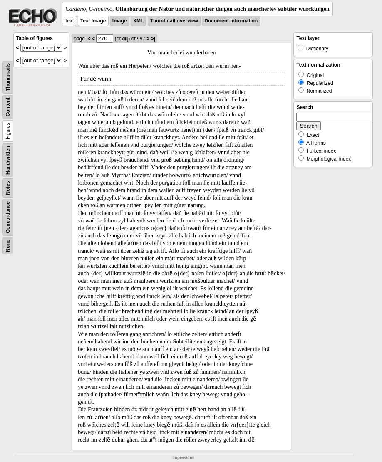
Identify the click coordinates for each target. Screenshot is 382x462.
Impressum (183, 457)
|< (88, 39)
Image (119, 21)
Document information (231, 21)
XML (138, 21)
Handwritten (8, 160)
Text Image (93, 21)
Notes (8, 188)
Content (8, 107)
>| (153, 39)
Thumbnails (8, 77)
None (8, 246)
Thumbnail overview (174, 21)
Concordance (8, 217)
